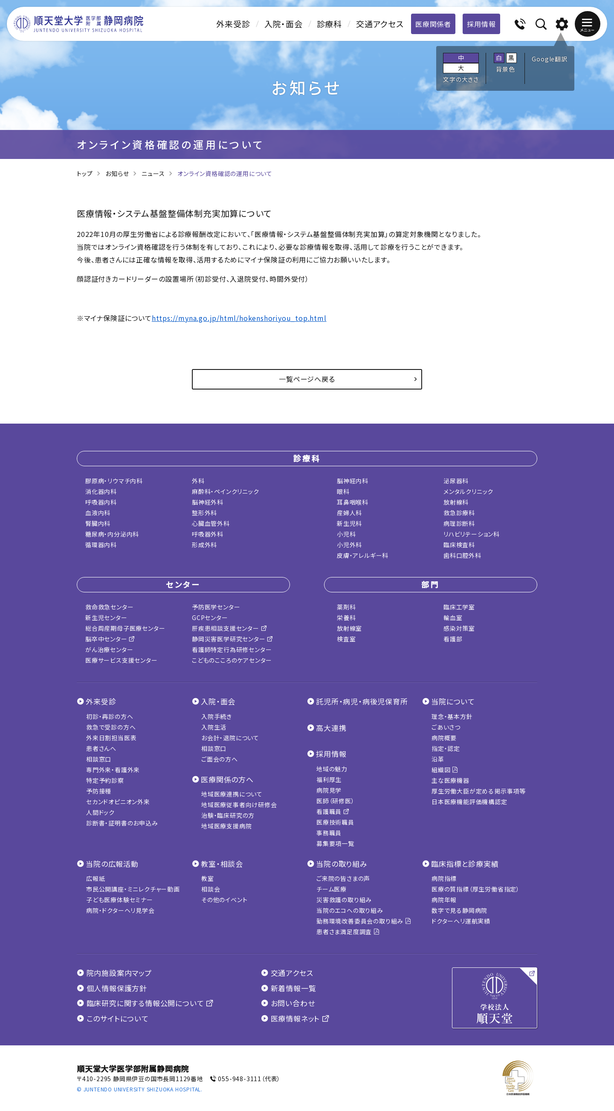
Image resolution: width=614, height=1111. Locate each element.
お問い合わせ (288, 1003)
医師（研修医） (335, 800)
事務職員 (329, 832)
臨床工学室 (459, 607)
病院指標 (444, 878)
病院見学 (329, 790)
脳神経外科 (207, 502)
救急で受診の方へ (111, 727)
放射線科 (456, 502)
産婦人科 (349, 512)
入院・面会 (283, 23)
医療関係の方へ (227, 779)
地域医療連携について (232, 794)
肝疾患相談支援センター (229, 628)
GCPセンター (210, 617)
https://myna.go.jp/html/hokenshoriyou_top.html (239, 318)
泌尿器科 (456, 480)
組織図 (445, 769)
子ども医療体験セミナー (119, 899)
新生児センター (106, 617)
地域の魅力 (332, 769)
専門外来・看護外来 (113, 769)
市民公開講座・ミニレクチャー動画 (133, 889)
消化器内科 (101, 491)
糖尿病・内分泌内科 (112, 534)
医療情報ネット (295, 1018)
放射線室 (349, 628)
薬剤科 (346, 607)
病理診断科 (459, 523)
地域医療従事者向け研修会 (239, 804)
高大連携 (331, 727)
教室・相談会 (222, 863)
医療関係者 (433, 24)
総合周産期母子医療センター (125, 628)
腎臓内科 (97, 523)
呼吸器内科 (101, 502)
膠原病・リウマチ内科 (114, 480)
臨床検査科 (459, 544)
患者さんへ (101, 748)
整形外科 (204, 512)
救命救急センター (109, 607)
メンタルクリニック (468, 491)
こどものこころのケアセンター (232, 660)
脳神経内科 (352, 480)
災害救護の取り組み (344, 899)
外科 (198, 480)
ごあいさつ (446, 727)
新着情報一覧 (288, 988)
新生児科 (349, 523)
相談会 (210, 889)
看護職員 (333, 811)
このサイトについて (113, 1018)
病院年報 (444, 899)
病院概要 (444, 737)
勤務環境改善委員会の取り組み (363, 921)
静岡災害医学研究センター (232, 639)
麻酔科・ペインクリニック (225, 491)
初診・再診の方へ (109, 716)
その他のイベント (224, 899)
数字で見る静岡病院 (459, 910)
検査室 (346, 639)
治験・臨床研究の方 (228, 815)
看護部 (452, 639)
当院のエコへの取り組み (349, 910)
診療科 (329, 23)
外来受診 (233, 23)
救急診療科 (459, 512)
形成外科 (204, 544)
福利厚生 (329, 779)
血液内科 (97, 512)
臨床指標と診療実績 (464, 863)
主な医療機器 (450, 780)
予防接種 (98, 791)
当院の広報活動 (112, 863)
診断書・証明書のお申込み (122, 823)
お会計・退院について (230, 737)
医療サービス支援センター (121, 660)
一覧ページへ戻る (307, 379)
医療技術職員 (335, 822)
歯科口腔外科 (462, 555)
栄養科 (346, 617)
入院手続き (216, 716)
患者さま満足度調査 (348, 931)
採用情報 (481, 24)
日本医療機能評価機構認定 (469, 801)
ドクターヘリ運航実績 (461, 921)
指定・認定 (446, 748)
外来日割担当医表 (111, 737)
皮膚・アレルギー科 (362, 555)
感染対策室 (459, 628)
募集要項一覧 (335, 843)
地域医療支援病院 (226, 826)
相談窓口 (98, 759)
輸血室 (452, 617)
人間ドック (100, 812)
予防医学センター (216, 607)
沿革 (438, 759)
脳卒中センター (110, 639)
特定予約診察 (105, 780)
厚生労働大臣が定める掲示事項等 (479, 791)
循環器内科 (101, 544)
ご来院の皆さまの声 (343, 878)
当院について (453, 701)
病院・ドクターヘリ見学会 (120, 910)
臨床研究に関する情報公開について (145, 1003)
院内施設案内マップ (114, 972)
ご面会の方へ (219, 759)
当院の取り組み (342, 863)
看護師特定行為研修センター (232, 649)
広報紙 (95, 878)
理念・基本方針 (452, 716)
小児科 (346, 534)
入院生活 (213, 727)
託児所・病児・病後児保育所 (362, 701)
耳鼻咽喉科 (352, 502)
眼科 (343, 491)
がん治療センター (109, 649)
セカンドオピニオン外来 (118, 801)
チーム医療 (331, 889)
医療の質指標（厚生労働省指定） (476, 889)
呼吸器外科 (207, 534)
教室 (207, 878)
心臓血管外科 (211, 523)
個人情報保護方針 (112, 988)
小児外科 (349, 544)
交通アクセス (380, 23)
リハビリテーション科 (471, 534)
